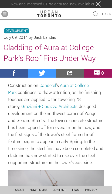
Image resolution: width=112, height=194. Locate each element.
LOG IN (106, 13)
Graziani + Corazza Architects (49, 106)
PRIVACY (91, 190)
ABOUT (19, 190)
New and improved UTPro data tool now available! (52, 4)
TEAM (76, 190)
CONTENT (59, 190)
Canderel (47, 85)
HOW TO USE (38, 190)
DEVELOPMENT (16, 31)
